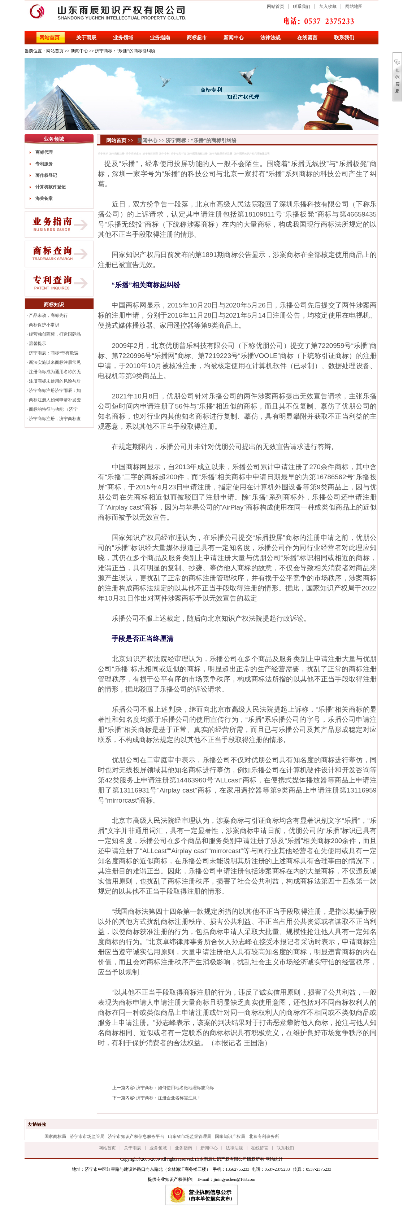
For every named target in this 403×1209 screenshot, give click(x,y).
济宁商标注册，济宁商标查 (55, 418)
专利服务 (44, 163)
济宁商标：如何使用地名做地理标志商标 (175, 1087)
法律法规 (270, 37)
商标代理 (44, 152)
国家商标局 (55, 1136)
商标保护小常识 (44, 324)
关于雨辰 (86, 37)
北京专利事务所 (264, 1136)
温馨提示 (37, 343)
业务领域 (123, 37)
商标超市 (197, 37)
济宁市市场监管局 (87, 1136)
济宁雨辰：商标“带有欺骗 (53, 352)
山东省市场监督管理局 (189, 1136)
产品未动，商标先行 (48, 315)
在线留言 (307, 37)
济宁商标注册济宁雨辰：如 (55, 390)
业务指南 (160, 37)
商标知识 (54, 304)
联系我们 (301, 6)
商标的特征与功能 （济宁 (53, 409)
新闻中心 (234, 37)
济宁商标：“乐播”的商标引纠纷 (125, 50)
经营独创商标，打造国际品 (55, 334)
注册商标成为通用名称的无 (55, 371)
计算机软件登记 (50, 186)
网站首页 (275, 6)
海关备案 (44, 198)
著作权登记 (46, 175)
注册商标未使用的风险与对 (55, 381)
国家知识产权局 (230, 1136)
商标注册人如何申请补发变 (55, 399)
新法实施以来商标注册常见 (55, 362)
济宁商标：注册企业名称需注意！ (168, 1097)
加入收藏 (328, 6)
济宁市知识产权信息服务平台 (136, 1136)
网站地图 (354, 6)
